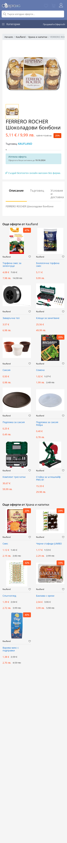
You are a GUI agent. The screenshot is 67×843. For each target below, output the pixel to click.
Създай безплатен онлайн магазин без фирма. (33, 173)
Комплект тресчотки (14, 477)
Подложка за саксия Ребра (47, 423)
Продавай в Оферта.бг (54, 24)
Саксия (6, 370)
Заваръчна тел (11, 318)
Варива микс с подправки (11, 649)
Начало (9, 36)
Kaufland (21, 36)
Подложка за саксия (14, 422)
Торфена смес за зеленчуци (12, 264)
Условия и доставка (57, 194)
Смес (5, 543)
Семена (40, 370)
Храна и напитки (37, 36)
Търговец (37, 190)
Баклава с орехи (45, 595)
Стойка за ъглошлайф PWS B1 (48, 478)
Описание (16, 190)
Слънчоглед (9, 595)
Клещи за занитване (47, 318)
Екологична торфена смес (47, 264)
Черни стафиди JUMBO (49, 543)
